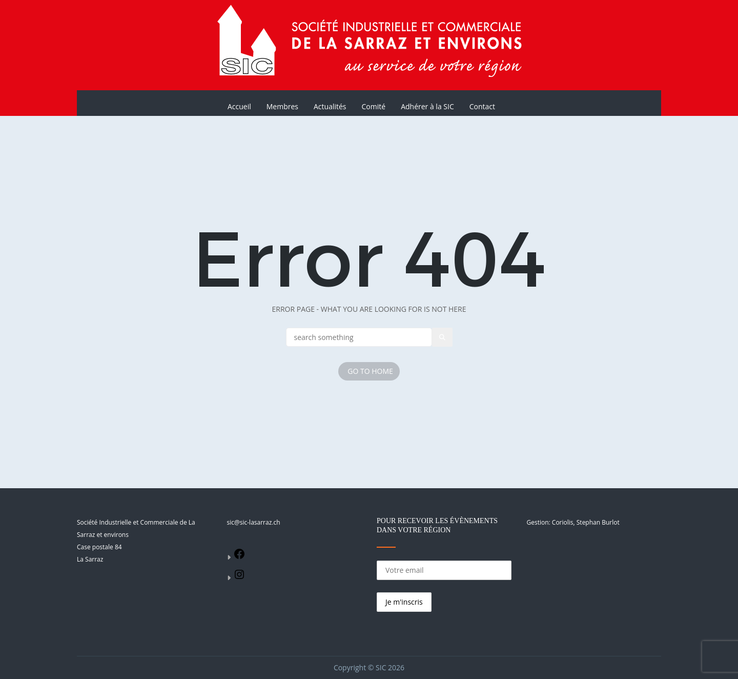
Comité (374, 106)
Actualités (330, 106)
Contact (482, 106)
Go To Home (370, 371)
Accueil (239, 106)
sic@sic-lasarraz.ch (253, 522)
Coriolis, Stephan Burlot (586, 522)
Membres (282, 106)
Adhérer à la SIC (427, 106)
